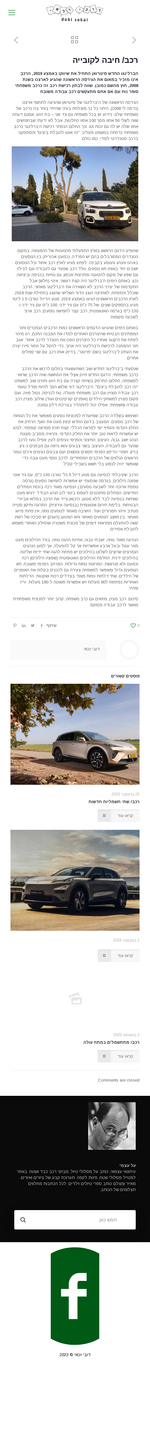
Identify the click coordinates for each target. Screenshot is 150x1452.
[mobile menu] (11, 12)
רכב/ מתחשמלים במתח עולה (111, 1042)
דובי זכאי (92, 649)
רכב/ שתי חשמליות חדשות (114, 801)
